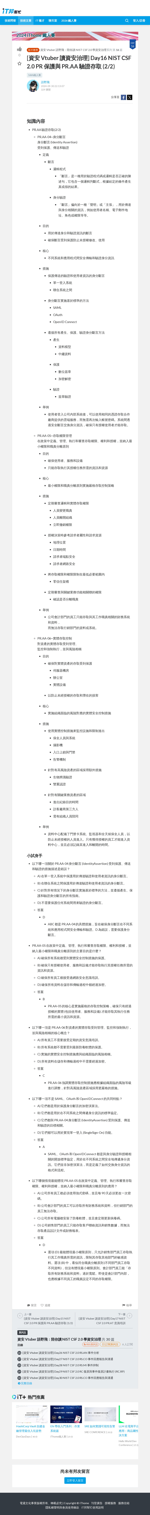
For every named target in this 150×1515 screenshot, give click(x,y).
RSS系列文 (90, 1344)
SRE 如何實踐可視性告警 (100, 1426)
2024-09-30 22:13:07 (52, 86)
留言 (32, 1305)
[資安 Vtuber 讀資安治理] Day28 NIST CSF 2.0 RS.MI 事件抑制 (61, 1365)
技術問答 (10, 20)
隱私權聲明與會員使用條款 (62, 1507)
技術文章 (25, 20)
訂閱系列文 (110, 1344)
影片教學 (33, 49)
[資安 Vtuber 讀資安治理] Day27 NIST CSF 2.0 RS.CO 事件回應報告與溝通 (68, 1359)
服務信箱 (123, 1503)
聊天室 (53, 20)
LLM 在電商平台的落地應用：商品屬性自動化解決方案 (134, 1430)
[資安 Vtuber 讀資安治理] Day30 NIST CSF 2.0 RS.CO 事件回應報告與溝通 (68, 1377)
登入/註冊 (139, 20)
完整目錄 (24, 1383)
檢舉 (127, 1305)
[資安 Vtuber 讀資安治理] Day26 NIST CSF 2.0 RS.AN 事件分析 (61, 1352)
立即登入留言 (75, 1480)
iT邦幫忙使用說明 (92, 1507)
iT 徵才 (40, 20)
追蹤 (45, 1305)
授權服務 (110, 1503)
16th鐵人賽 (34, 75)
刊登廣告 (96, 1503)
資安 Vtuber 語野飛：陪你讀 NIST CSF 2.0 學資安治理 (73, 49)
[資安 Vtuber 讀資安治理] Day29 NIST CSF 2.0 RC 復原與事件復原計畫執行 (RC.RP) (74, 1371)
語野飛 (45, 82)
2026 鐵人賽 (68, 20)
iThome (84, 1503)
